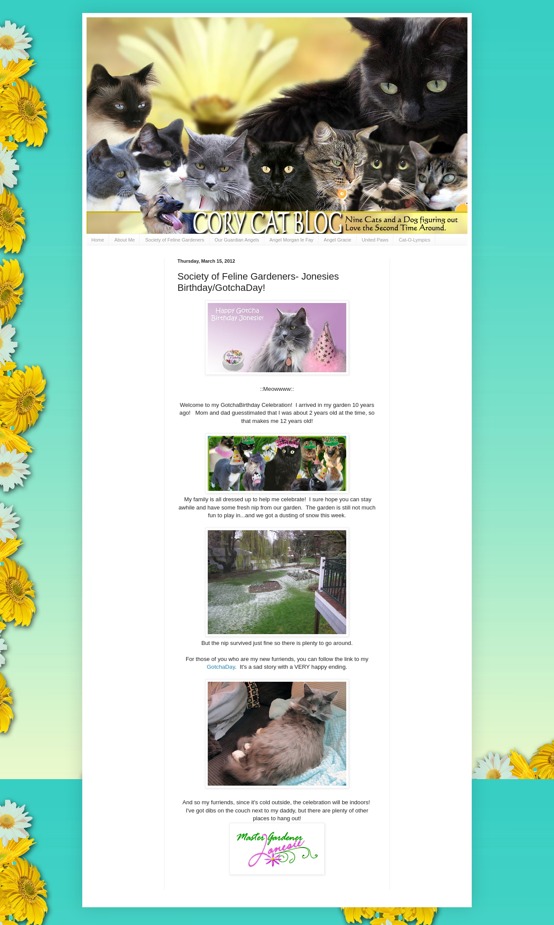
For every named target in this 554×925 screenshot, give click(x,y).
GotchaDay (221, 667)
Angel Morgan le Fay (292, 239)
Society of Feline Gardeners (174, 239)
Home (97, 239)
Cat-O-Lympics (414, 239)
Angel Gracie (337, 239)
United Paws (375, 239)
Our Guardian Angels (237, 239)
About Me (124, 239)
